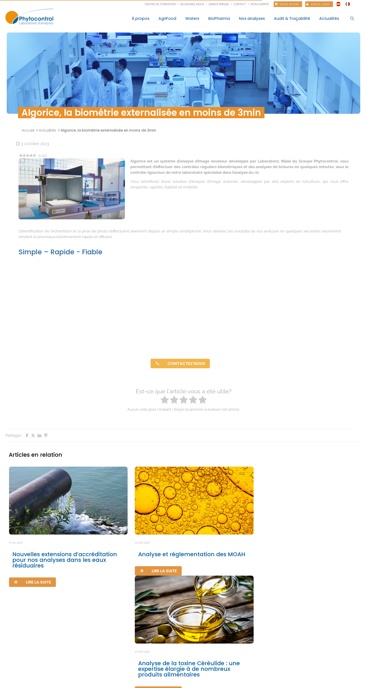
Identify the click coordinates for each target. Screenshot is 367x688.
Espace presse (219, 4)
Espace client (320, 4)
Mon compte (260, 4)
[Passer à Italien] (347, 3)
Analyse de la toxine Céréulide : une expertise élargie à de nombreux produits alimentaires (189, 669)
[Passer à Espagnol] (338, 3)
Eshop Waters (289, 4)
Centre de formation (160, 4)
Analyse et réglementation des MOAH (191, 554)
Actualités (47, 130)
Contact (240, 4)
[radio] (165, 400)
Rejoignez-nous (192, 4)
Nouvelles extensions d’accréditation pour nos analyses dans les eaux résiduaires (64, 560)
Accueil (28, 130)
